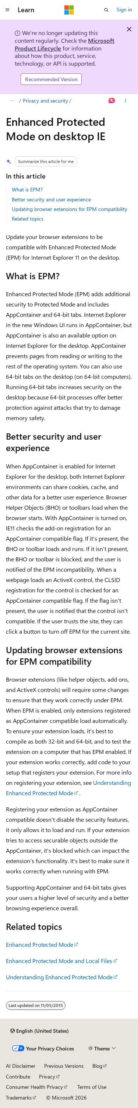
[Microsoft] (69, 10)
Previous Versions (64, 1065)
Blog (97, 1065)
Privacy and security (45, 100)
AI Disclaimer (20, 1065)
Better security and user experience (51, 199)
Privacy (47, 1076)
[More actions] (125, 101)
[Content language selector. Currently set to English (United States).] (39, 1031)
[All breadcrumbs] (12, 101)
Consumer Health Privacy (34, 1086)
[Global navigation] (7, 10)
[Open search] (106, 10)
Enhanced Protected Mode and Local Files (59, 961)
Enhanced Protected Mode (39, 944)
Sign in (124, 9)
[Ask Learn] (112, 101)
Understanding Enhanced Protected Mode (59, 977)
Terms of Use (91, 1086)
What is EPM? (27, 189)
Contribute (18, 1076)
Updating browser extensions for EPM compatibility (69, 208)
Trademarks (19, 1097)
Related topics (27, 218)
